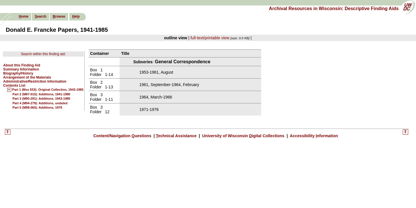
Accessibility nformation (313, 135)
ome (23, 16)
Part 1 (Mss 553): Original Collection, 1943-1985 (47, 90)
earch (40, 16)
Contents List (14, 85)
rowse (59, 16)
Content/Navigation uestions (123, 135)
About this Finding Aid (21, 65)
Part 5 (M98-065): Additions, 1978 (37, 107)
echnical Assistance (177, 135)
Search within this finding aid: (43, 54)
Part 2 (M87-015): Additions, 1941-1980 (41, 94)
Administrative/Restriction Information (34, 81)
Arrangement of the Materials (27, 77)
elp (76, 16)
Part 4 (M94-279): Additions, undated (39, 103)
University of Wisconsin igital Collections (243, 135)
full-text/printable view (209, 38)
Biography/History (18, 73)
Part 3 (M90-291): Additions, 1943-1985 (41, 98)
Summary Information (21, 69)
